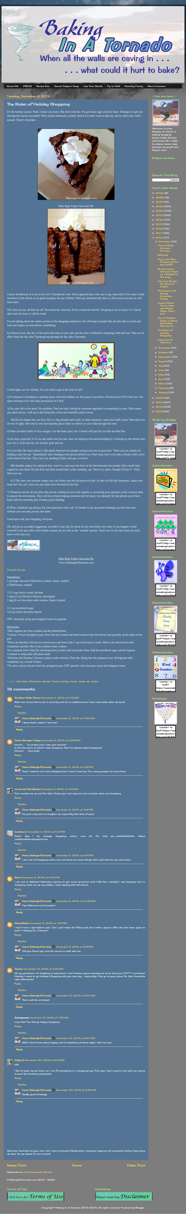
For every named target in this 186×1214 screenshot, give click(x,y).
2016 (160, 237)
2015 (160, 398)
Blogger (139, 1207)
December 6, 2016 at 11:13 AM (60, 697)
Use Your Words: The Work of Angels (167, 284)
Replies (22, 712)
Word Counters (157, 86)
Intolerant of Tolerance (165, 341)
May (161, 374)
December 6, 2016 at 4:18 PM (74, 767)
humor (74, 681)
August (162, 361)
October (163, 352)
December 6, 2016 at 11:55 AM (75, 718)
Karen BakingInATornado (36, 718)
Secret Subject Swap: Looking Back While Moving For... (167, 322)
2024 (160, 202)
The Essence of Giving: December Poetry (167, 294)
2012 (159, 411)
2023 (160, 206)
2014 (159, 402)
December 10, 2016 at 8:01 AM (75, 995)
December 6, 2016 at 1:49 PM (59, 789)
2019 (160, 224)
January (163, 392)
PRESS (27, 86)
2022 (160, 210)
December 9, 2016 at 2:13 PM (74, 946)
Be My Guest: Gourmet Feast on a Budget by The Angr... (168, 273)
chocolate (22, 681)
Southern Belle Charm (27, 697)
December (164, 241)
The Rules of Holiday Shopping (165, 333)
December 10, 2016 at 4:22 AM (43, 969)
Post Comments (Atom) (37, 1172)
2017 (159, 233)
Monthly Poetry (134, 86)
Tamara (18, 969)
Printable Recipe (16, 569)
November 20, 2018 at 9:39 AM (76, 1090)
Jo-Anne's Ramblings (27, 789)
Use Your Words (93, 86)
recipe (94, 681)
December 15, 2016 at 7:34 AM (49, 1017)
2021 (159, 215)
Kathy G (19, 1060)
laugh (82, 681)
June (161, 370)
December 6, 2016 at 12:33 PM (60, 740)
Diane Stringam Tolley (27, 740)
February (164, 388)
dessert (46, 681)
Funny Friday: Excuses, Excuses (166, 248)
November (164, 347)
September (165, 356)
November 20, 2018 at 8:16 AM (44, 1060)
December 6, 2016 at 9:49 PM (40, 877)
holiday (65, 681)
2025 (160, 197)
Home (77, 1165)
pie (88, 681)
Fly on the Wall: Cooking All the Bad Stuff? (168, 262)
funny (55, 681)
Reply (17, 706)
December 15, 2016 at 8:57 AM (75, 1038)
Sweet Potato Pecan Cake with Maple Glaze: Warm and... (166, 308)
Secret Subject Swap (66, 86)
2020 (160, 219)
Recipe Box (43, 86)
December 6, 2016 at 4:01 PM (46, 831)
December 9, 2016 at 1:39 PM (48, 923)
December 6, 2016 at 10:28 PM (75, 901)
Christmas (35, 681)
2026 (160, 193)
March (162, 383)
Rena (17, 877)
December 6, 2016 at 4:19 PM (74, 855)
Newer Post (16, 1165)
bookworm (20, 831)
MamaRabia (21, 923)
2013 (159, 406)
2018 (159, 228)
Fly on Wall (113, 86)
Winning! (163, 255)
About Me (13, 86)
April (161, 379)
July (161, 365)
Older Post (136, 1165)
